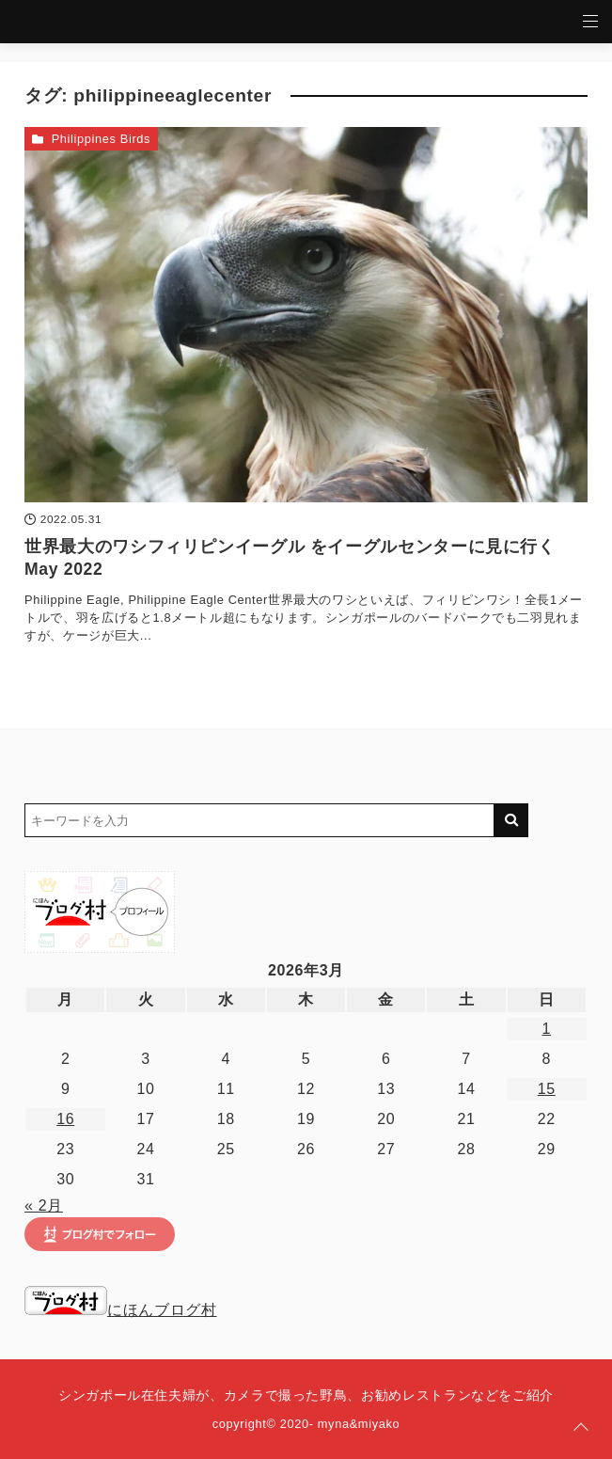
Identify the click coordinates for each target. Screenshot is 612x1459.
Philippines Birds (101, 139)
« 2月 (43, 1205)
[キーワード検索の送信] (511, 820)
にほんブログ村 (120, 1310)
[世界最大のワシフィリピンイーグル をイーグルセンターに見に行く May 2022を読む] (306, 314)
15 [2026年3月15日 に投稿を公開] (547, 1089)
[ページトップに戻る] (581, 1428)
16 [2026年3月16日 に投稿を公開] (65, 1119)
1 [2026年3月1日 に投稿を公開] (547, 1029)
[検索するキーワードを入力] (259, 820)
